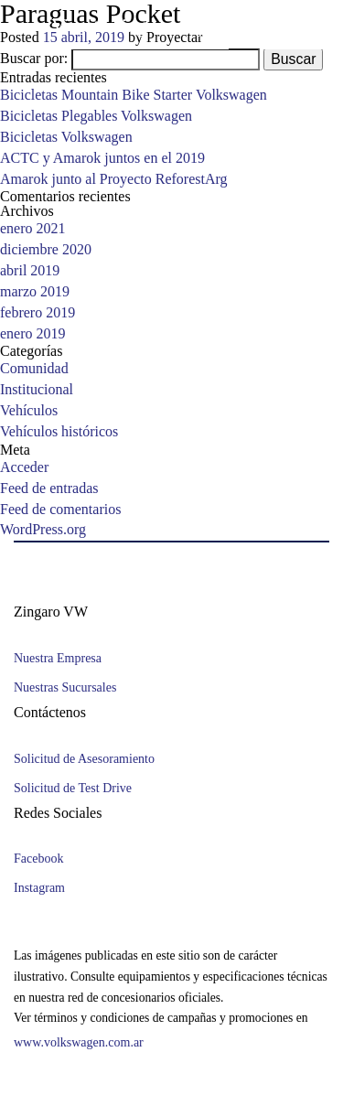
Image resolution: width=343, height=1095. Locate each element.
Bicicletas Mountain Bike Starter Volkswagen (141, 96)
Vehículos (30, 412)
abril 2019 (32, 272)
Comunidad (35, 369)
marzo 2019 (38, 293)
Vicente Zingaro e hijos (145, 25)
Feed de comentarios (66, 509)
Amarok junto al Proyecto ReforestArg (121, 179)
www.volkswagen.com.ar (85, 1043)
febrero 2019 (42, 314)
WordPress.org (46, 530)
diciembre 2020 (49, 251)
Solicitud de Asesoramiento (88, 759)
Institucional (39, 390)
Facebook (41, 859)
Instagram (41, 888)
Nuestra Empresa (61, 659)
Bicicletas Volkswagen (70, 138)
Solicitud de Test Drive (76, 788)
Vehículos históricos (63, 433)
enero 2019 (36, 334)
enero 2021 (36, 229)
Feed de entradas (53, 488)
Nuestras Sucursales (68, 688)
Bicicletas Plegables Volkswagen (101, 117)
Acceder (24, 468)
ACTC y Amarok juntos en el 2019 (106, 159)
